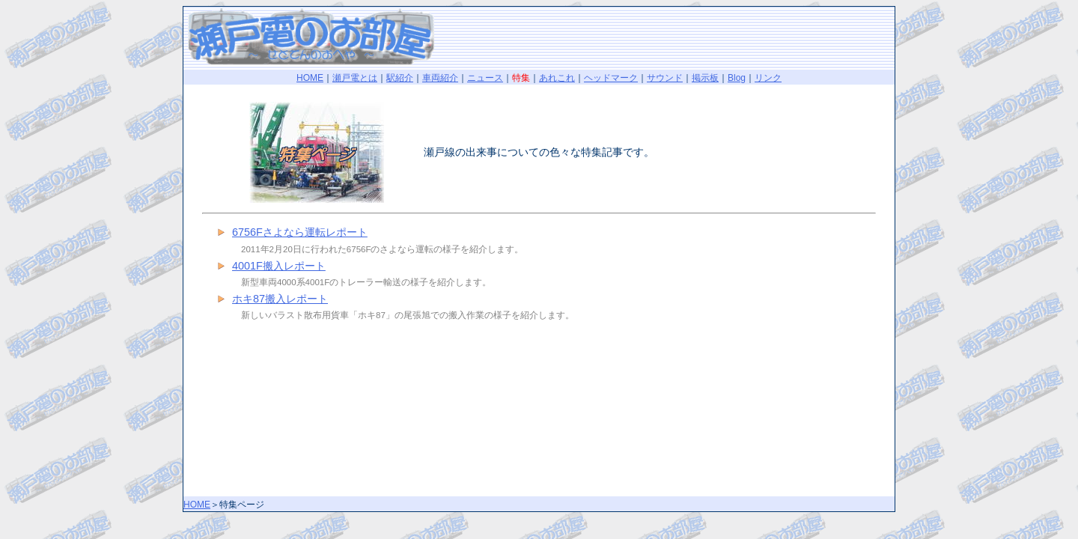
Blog (737, 78)
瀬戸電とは (354, 78)
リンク (768, 78)
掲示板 (705, 78)
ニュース (485, 78)
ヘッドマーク (611, 78)
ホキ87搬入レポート (280, 299)
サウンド (665, 78)
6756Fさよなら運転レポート (300, 232)
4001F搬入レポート (279, 266)
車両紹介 (440, 78)
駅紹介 (399, 78)
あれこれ (557, 78)
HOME (309, 78)
